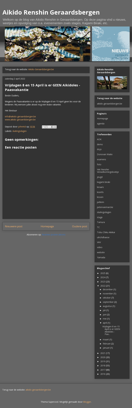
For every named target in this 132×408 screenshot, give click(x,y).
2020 (103, 357)
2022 (103, 285)
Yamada (101, 257)
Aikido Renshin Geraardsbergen (51, 12)
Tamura (101, 222)
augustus (108, 306)
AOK (99, 139)
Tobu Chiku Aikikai (106, 232)
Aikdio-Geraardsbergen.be (41, 69)
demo (100, 144)
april (105, 322)
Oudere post (79, 226)
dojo (99, 149)
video (99, 247)
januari (106, 347)
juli (104, 310)
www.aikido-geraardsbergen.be (20, 119)
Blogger (87, 401)
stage (100, 217)
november (108, 293)
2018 (103, 365)
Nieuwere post (13, 226)
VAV (99, 242)
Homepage (47, 226)
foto (99, 164)
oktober (107, 297)
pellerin (100, 202)
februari (107, 343)
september (108, 301)
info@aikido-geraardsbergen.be (20, 116)
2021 (103, 353)
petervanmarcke (105, 207)
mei (105, 318)
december (108, 289)
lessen (100, 197)
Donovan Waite (105, 154)
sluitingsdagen (19, 131)
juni (105, 314)
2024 (103, 277)
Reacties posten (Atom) (53, 234)
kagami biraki (103, 182)
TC (98, 227)
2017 (103, 369)
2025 (103, 273)
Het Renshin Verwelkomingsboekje (108, 171)
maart (106, 339)
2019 (103, 361)
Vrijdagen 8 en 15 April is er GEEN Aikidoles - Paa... (111, 330)
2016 (103, 373)
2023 (103, 281)
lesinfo (100, 192)
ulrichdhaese (103, 237)
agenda (100, 123)
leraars (100, 187)
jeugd (100, 177)
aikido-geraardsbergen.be (109, 103)
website (101, 252)
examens (101, 159)
